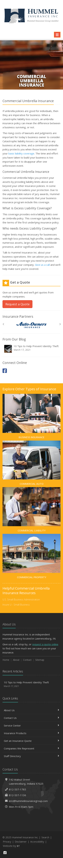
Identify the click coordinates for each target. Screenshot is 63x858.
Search (45, 837)
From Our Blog (14, 339)
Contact (27, 659)
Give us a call (42, 264)
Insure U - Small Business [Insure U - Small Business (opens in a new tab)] (16, 604)
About (16, 659)
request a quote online (45, 644)
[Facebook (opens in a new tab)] (5, 370)
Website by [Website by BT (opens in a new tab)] (11, 845)
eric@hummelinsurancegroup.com (28, 801)
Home (6, 659)
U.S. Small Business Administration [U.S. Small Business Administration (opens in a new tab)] (21, 599)
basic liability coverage (21, 153)
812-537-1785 (17, 789)
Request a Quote (17, 304)
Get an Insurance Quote (31, 740)
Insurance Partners (18, 316)
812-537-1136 (17, 795)
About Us (31, 710)
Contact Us (31, 718)
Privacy (7, 841)
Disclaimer (21, 841)
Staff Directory (31, 756)
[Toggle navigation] (57, 35)
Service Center (31, 725)
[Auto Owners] (31, 325)
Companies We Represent (31, 748)
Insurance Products (31, 733)
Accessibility (37, 841)
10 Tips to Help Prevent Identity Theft (32, 348)
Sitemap (39, 659)
